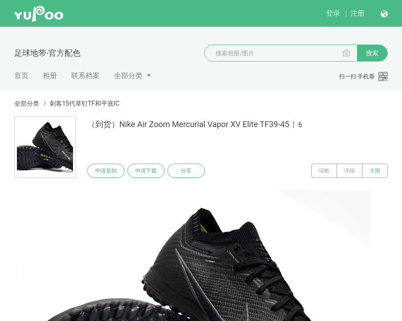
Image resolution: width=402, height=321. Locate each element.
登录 (333, 13)
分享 (186, 171)
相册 (50, 75)
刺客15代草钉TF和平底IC (84, 103)
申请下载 (146, 171)
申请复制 (106, 171)
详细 (349, 171)
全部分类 (128, 75)
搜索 (372, 53)
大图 (375, 171)
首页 (21, 75)
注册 (357, 13)
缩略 (324, 171)
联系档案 (85, 75)
